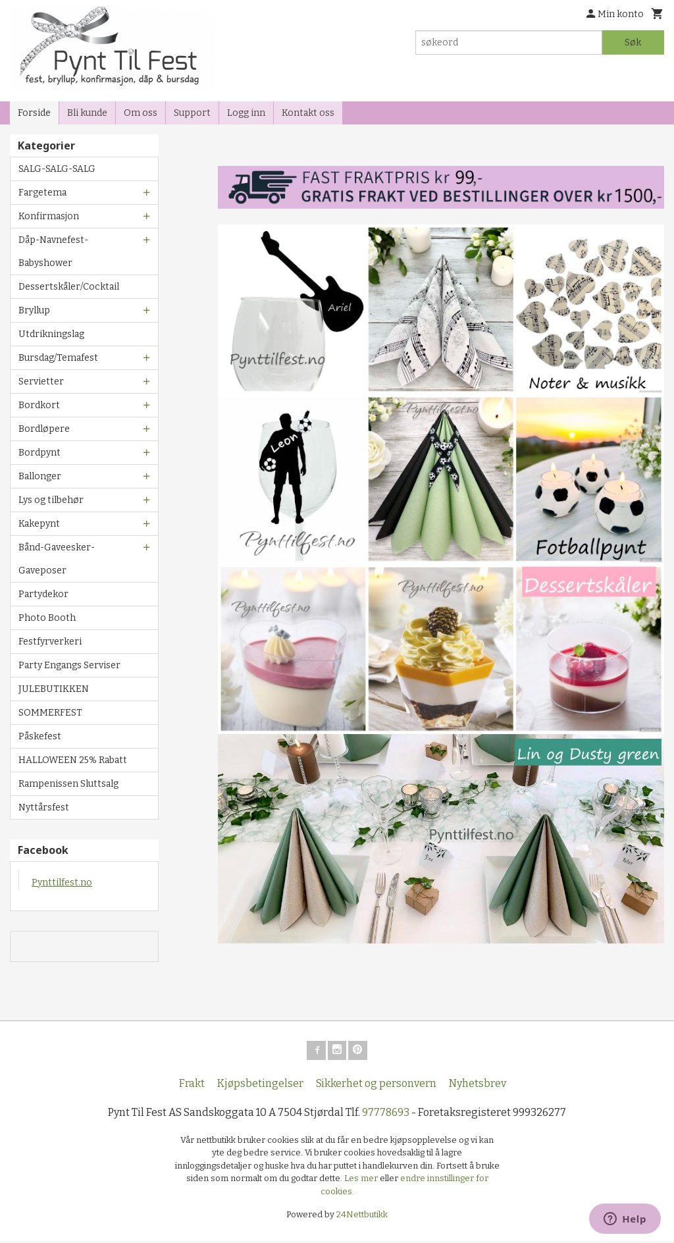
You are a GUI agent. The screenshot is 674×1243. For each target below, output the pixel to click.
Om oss (140, 113)
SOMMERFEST (50, 712)
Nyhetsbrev (477, 1085)
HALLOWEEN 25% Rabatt (72, 760)
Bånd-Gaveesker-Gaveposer (56, 559)
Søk (633, 42)
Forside (34, 113)
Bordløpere (44, 429)
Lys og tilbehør (51, 500)
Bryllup (34, 310)
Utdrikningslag (51, 334)
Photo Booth (47, 617)
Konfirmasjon (48, 216)
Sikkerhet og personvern (376, 1085)
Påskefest (39, 736)
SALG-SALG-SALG (56, 168)
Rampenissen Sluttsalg (68, 783)
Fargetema (42, 192)
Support (192, 113)
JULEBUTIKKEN (53, 689)
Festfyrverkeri (50, 641)
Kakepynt (39, 523)
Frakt (192, 1085)
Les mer (362, 1181)
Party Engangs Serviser (69, 665)
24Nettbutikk (362, 1217)
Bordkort (39, 405)
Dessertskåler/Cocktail (68, 286)
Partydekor (43, 594)
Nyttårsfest (43, 807)
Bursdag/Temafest (58, 357)
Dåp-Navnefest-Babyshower (53, 251)
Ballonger (39, 476)
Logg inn (246, 113)
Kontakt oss (308, 113)
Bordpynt (39, 452)
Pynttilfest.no (62, 882)
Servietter (41, 381)
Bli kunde (87, 113)
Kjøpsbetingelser (260, 1085)
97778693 (385, 1114)
